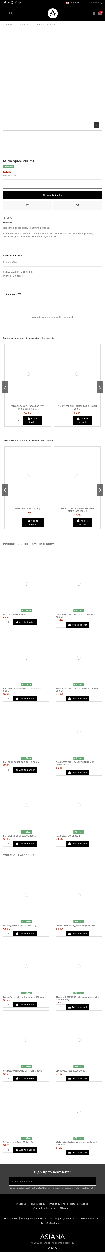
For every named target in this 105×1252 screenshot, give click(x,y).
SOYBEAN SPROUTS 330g (28, 508)
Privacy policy (37, 1203)
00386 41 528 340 (89, 1218)
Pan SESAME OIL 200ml (68, 836)
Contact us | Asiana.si (45, 1208)
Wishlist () (94, 2)
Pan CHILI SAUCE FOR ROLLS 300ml (21, 762)
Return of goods (79, 1203)
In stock (7, 275)
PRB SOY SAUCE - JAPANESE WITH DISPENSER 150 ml (28, 407)
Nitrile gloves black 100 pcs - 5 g (19, 925)
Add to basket (52, 194)
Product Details (12, 255)
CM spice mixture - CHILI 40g (18, 1142)
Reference (9, 272)
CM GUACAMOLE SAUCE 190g (70, 1070)
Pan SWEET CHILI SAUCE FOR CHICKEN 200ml (77, 407)
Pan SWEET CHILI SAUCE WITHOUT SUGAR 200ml (77, 689)
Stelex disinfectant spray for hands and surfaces (76, 1143)
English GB (75, 2)
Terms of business (57, 1203)
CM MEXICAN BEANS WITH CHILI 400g (22, 1070)
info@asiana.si (53, 1223)
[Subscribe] (92, 1181)
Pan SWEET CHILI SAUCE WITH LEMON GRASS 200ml (75, 763)
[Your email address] (48, 1181)
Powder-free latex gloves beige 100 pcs (75, 925)
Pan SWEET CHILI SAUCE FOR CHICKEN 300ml (23, 689)
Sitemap (64, 1208)
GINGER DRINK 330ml (14, 614)
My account (21, 1203)
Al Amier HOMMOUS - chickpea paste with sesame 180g (77, 998)
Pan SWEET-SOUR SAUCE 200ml (19, 836)
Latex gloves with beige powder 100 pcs (23, 997)
